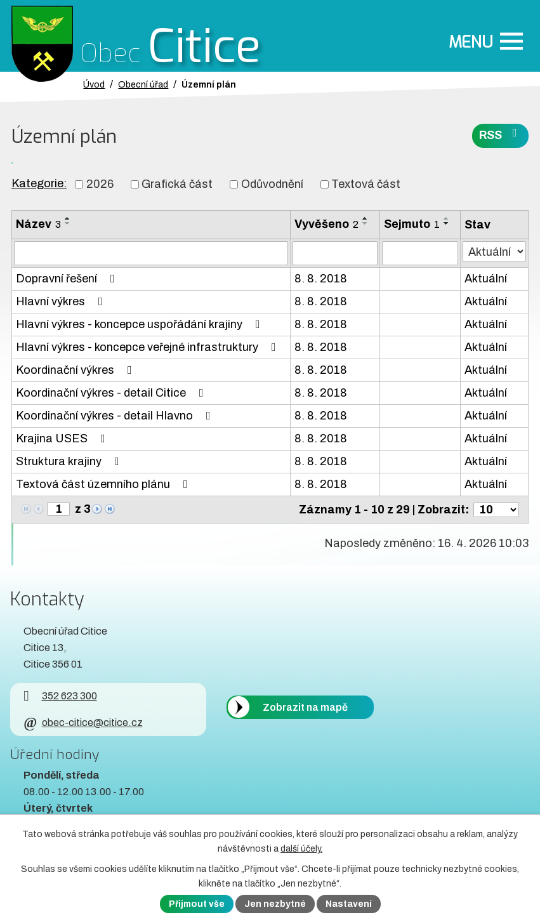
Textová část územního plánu (104, 484)
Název (38, 224)
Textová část (365, 184)
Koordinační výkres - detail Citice (112, 392)
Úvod (94, 84)
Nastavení (349, 904)
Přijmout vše (197, 904)
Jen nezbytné (275, 904)
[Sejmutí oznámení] (420, 253)
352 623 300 (59, 695)
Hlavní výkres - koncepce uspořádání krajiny (140, 324)
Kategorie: (39, 183)
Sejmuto (412, 224)
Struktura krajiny (70, 461)
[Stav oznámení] (494, 251)
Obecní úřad (143, 84)
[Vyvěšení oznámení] (335, 253)
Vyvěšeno (326, 224)
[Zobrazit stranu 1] (58, 509)
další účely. (301, 849)
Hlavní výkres (62, 301)
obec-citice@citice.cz (82, 722)
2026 (100, 184)
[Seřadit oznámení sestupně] (68, 223)
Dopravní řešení (68, 278)
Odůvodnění (272, 184)
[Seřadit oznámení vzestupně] (68, 218)
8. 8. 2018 (320, 278)
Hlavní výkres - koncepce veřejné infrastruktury (148, 347)
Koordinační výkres (76, 370)
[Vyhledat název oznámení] (151, 253)
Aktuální (485, 278)
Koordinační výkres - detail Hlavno (116, 415)
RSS (500, 134)
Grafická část (177, 184)
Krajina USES (63, 438)
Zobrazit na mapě (305, 707)
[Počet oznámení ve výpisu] (496, 509)
